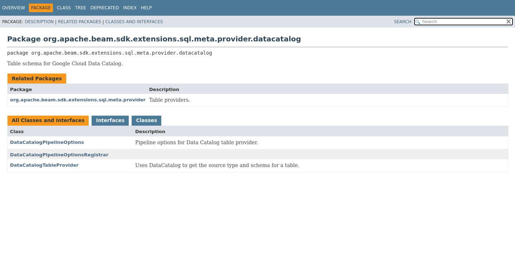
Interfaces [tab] (110, 120)
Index (130, 7)
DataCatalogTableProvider (44, 165)
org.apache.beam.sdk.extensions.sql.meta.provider (78, 99)
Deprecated (104, 7)
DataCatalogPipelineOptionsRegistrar (59, 154)
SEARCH (403, 21)
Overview (13, 7)
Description (39, 21)
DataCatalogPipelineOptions (47, 142)
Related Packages (79, 21)
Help (146, 7)
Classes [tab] (146, 120)
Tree (80, 7)
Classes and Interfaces (134, 21)
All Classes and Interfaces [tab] (48, 120)
